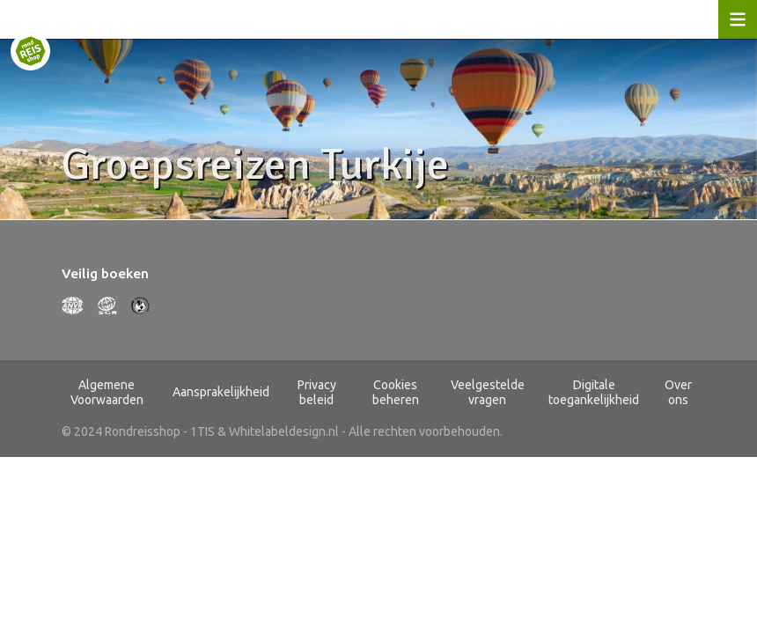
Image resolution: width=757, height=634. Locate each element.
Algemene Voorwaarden (106, 392)
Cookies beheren (395, 392)
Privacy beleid (317, 392)
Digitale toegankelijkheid (593, 392)
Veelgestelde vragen (488, 392)
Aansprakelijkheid (221, 392)
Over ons (678, 392)
